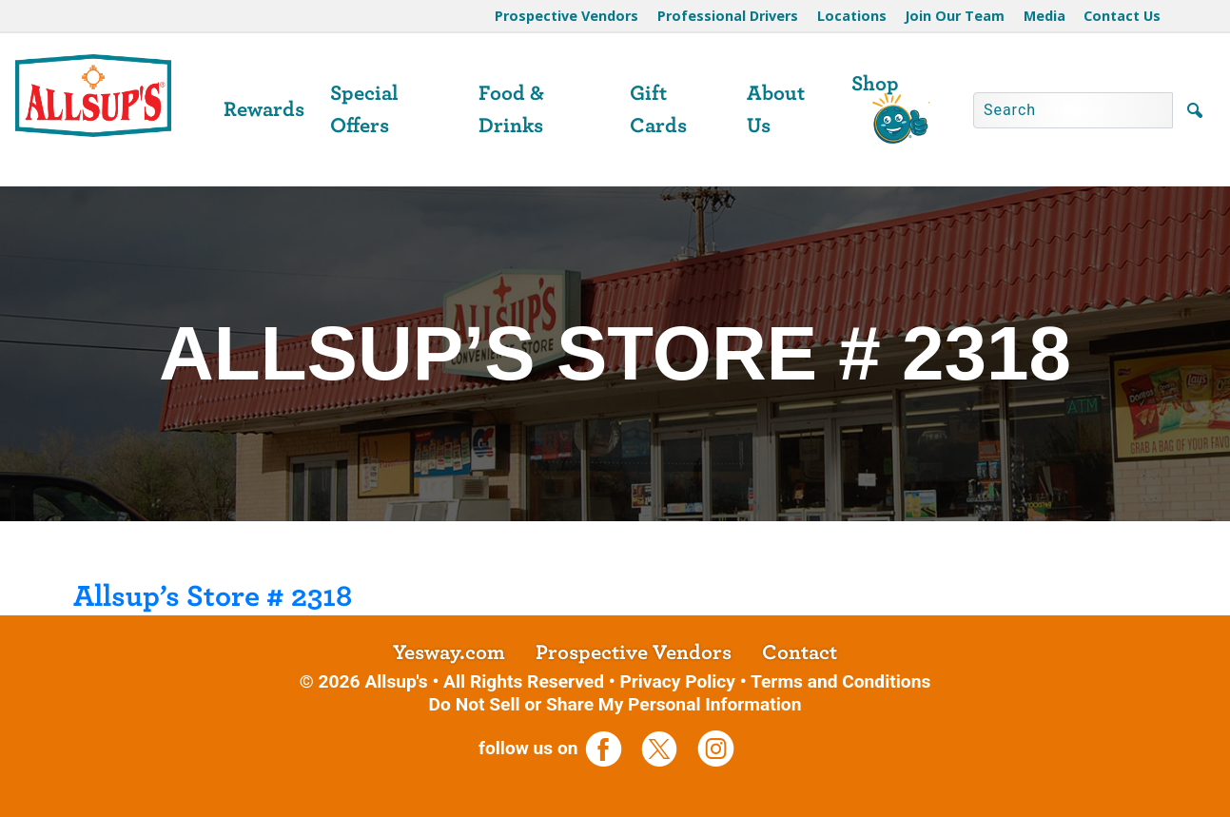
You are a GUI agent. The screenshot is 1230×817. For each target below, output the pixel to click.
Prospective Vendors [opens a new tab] (634, 652)
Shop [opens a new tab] (875, 83)
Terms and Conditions (840, 681)
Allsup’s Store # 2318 (212, 596)
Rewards (264, 109)
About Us (776, 109)
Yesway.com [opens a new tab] (449, 652)
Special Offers (364, 109)
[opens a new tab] (610, 748)
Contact (799, 652)
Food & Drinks (511, 109)
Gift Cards (658, 109)
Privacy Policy (677, 681)
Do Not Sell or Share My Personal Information (615, 704)
